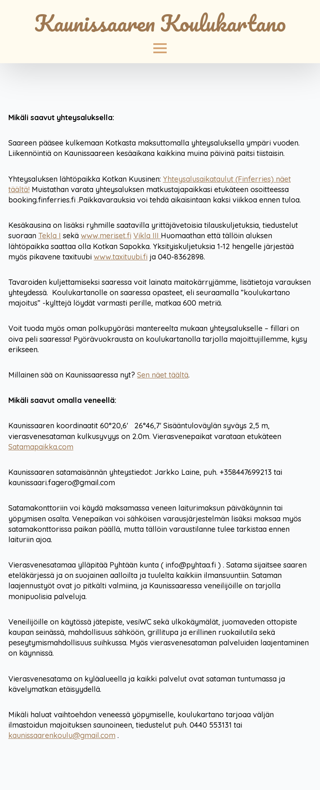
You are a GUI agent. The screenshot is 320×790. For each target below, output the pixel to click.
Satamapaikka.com (40, 447)
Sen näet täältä (162, 375)
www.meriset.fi (106, 235)
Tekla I (49, 235)
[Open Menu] (160, 48)
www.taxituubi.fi (121, 257)
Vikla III (147, 235)
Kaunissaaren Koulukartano (160, 22)
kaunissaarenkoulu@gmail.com (61, 735)
